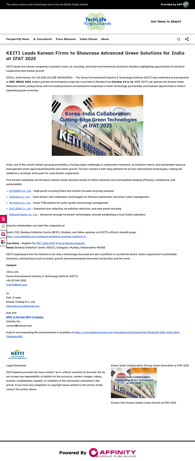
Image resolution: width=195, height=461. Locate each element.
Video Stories (89, 39)
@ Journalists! (42, 39)
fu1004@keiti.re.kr (16, 284)
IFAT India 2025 (45, 243)
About (105, 39)
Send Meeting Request (71, 243)
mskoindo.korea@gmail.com (22, 306)
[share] (187, 39)
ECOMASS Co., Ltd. (20, 190)
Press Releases (66, 39)
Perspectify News (17, 39)
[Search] (178, 39)
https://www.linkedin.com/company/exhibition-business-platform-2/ (46, 236)
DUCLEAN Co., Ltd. (20, 208)
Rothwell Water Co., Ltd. (23, 214)
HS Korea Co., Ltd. (20, 202)
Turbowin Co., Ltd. (19, 196)
